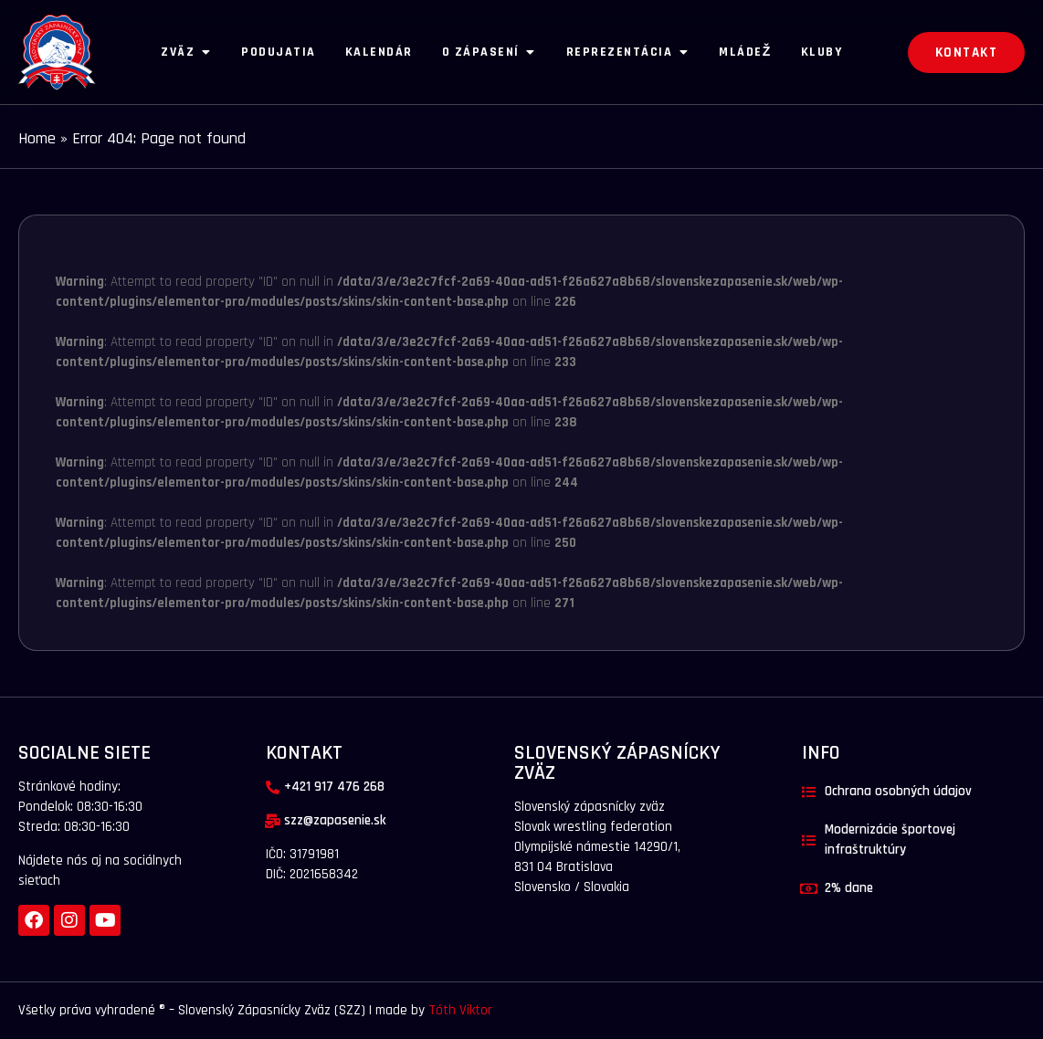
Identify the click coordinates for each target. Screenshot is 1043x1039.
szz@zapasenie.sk (335, 820)
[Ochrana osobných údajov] (809, 792)
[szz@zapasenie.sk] (272, 821)
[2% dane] (809, 889)
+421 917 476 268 (334, 786)
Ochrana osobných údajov (898, 791)
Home (37, 138)
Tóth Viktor (458, 1010)
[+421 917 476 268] (272, 787)
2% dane (849, 888)
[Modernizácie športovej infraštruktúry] (809, 840)
